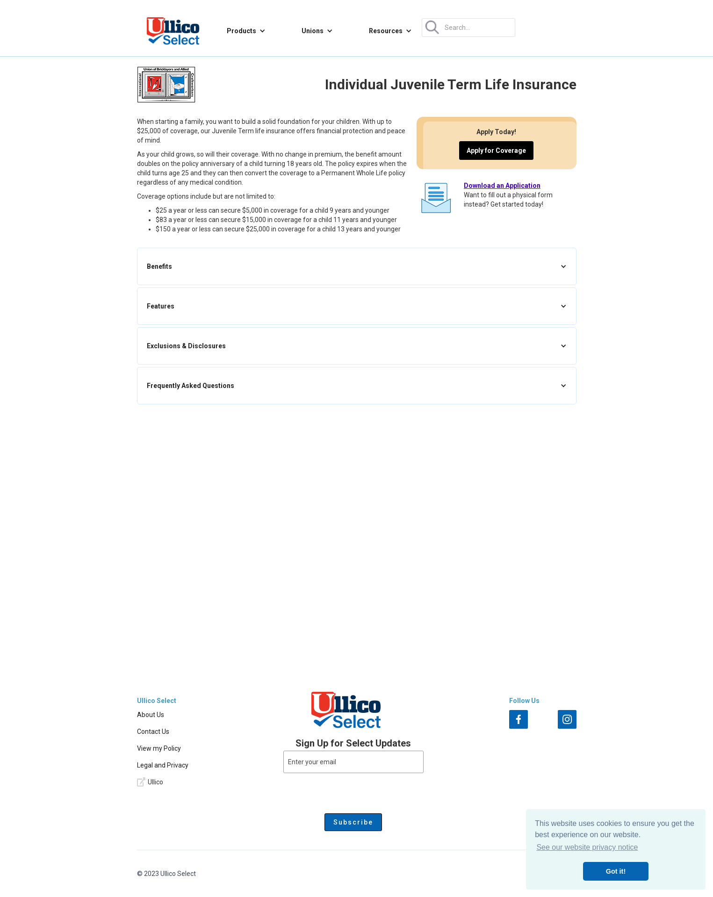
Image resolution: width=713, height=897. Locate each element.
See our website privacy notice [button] (587, 847)
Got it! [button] (616, 871)
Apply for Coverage (496, 150)
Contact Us (153, 731)
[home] (173, 31)
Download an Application (502, 185)
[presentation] (353, 791)
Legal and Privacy (162, 765)
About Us (150, 714)
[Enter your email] (353, 762)
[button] (246, 31)
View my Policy (159, 748)
